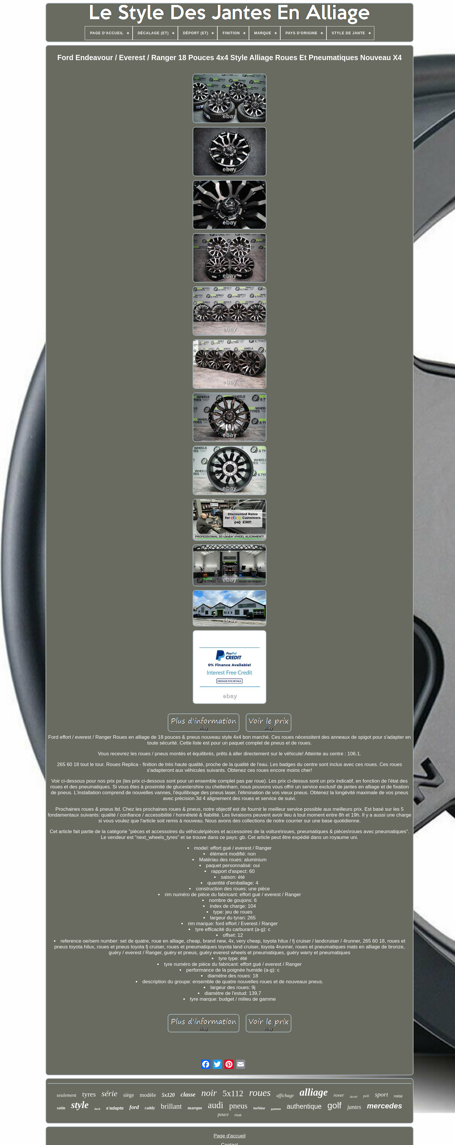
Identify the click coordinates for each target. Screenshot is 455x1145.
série (109, 1093)
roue (237, 1115)
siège (128, 1095)
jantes (354, 1107)
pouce (223, 1114)
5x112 (233, 1093)
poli (366, 1096)
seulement (66, 1095)
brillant (171, 1106)
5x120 (168, 1095)
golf (334, 1105)
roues (259, 1092)
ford (134, 1107)
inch (97, 1108)
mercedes (384, 1105)
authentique (304, 1106)
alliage (313, 1092)
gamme (276, 1108)
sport (381, 1094)
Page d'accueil (229, 1136)
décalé (354, 1096)
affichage (285, 1095)
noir (209, 1093)
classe (187, 1094)
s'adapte (115, 1108)
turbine (259, 1108)
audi (215, 1105)
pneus (238, 1105)
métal (398, 1096)
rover (339, 1095)
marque (195, 1108)
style (80, 1105)
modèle (148, 1095)
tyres (89, 1094)
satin (61, 1108)
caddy (150, 1108)
